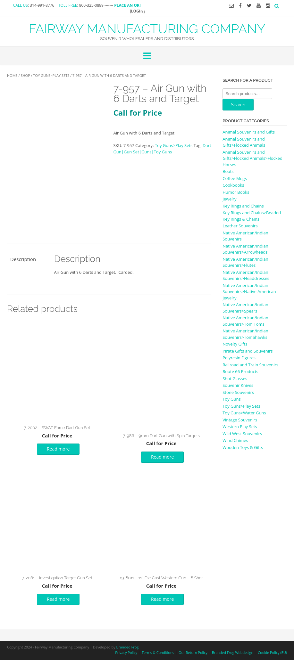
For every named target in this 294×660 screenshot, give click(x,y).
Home (12, 75)
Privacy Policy (126, 652)
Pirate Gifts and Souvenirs (248, 351)
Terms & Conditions (158, 652)
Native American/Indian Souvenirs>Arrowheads (245, 249)
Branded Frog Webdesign (232, 652)
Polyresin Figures (239, 358)
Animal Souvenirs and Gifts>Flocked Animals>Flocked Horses (252, 158)
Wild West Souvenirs (242, 433)
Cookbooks (233, 185)
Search (238, 104)
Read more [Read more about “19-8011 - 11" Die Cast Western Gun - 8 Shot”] (162, 599)
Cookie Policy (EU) (272, 652)
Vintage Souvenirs (240, 420)
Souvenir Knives (238, 385)
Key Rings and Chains (243, 206)
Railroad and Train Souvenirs (250, 365)
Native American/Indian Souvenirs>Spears (245, 308)
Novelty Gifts (235, 344)
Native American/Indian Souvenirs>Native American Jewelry (249, 291)
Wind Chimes (235, 440)
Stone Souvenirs (238, 392)
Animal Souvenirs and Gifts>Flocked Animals (244, 142)
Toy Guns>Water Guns (244, 413)
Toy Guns (231, 399)
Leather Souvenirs (240, 226)
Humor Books (236, 192)
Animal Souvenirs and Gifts (249, 132)
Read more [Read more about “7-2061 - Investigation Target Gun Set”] (58, 599)
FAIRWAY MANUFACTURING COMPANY (147, 28)
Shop (25, 75)
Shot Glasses (235, 378)
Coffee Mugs (235, 178)
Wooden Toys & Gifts (243, 447)
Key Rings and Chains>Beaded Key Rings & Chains (252, 216)
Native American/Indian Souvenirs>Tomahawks (245, 334)
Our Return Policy (193, 652)
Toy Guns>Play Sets (51, 75)
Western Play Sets (240, 426)
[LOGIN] (137, 11)
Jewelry (229, 199)
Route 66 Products (240, 371)
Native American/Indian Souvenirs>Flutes (245, 262)
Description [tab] (23, 259)
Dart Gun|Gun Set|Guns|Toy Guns (162, 149)
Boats (228, 171)
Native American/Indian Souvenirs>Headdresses (246, 275)
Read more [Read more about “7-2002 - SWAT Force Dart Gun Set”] (58, 449)
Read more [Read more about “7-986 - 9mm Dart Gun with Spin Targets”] (162, 457)
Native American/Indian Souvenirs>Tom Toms (245, 321)
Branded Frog (127, 647)
